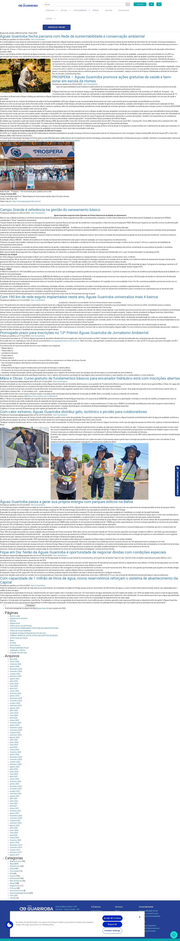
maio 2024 (14, 699)
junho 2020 (14, 814)
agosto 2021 (14, 780)
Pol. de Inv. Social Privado (148, 898)
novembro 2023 (16, 714)
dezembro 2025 (16, 653)
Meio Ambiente (16, 865)
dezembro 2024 (16, 682)
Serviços (119, 891)
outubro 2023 (15, 717)
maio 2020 (14, 817)
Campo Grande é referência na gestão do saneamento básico (50, 194)
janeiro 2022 (14, 768)
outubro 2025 (15, 658)
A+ (151, 4)
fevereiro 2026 (15, 648)
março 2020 (14, 822)
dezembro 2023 (16, 712)
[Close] (139, 917)
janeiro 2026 (14, 651)
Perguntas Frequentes (147, 910)
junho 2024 (14, 697)
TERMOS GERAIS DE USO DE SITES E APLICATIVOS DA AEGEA (34, 620)
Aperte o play (15, 600)
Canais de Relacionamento (149, 912)
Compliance (95, 898)
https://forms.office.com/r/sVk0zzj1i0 (42, 380)
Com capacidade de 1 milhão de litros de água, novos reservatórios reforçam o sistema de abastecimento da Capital (89, 564)
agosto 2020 (14, 810)
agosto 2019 (14, 839)
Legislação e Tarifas (17, 634)
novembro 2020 (16, 802)
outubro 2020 (15, 805)
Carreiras (99, 11)
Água (12, 624)
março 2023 (14, 734)
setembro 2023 (16, 719)
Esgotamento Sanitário (19, 602)
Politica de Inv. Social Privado (21, 610)
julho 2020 (14, 812)
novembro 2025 (16, 655)
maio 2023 (14, 729)
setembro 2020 (16, 807)
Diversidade (14, 855)
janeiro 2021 (14, 797)
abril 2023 (13, 731)
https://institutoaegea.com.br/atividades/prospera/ (60, 125)
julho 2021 (14, 783)
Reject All (112, 924)
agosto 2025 (14, 663)
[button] (9, 925)
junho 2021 (14, 785)
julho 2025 (14, 665)
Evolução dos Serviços (18, 637)
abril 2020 (13, 819)
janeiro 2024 (14, 709)
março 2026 (14, 646)
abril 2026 (13, 643)
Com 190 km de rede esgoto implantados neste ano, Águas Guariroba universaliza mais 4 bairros (79, 281)
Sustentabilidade (146, 891)
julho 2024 (14, 695)
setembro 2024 (16, 690)
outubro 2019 (15, 834)
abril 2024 (13, 702)
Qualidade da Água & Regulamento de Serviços (28, 617)
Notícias (89, 11)
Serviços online (148, 11)
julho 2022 (14, 753)
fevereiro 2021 (15, 795)
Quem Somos (15, 629)
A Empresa (96, 891)
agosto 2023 (14, 721)
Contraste (140, 4)
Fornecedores (112, 11)
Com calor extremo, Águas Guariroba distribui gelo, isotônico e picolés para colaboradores (73, 396)
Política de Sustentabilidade (20, 615)
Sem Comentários (38, 24)
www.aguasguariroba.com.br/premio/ (65, 325)
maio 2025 (14, 670)
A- (159, 4)
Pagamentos (15, 870)
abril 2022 (13, 761)
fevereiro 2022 (15, 765)
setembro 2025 (16, 660)
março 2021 (14, 792)
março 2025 (14, 675)
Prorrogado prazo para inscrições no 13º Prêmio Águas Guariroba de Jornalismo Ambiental (74, 317)
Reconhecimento (16, 875)
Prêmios (13, 872)
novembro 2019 (16, 832)
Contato (13, 627)
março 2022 (14, 763)
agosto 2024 (14, 692)
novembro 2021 (16, 773)
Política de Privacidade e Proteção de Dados (90, 937)
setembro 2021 (16, 778)
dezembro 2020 (16, 800)
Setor (12, 880)
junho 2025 (14, 668)
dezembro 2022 (16, 741)
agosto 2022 (14, 751)
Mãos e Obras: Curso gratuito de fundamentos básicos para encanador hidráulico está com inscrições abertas (90, 362)
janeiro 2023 (14, 739)
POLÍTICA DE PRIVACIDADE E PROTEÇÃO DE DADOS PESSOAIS (34, 612)
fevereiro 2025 (15, 677)
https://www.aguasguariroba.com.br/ (26, 185)
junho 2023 (14, 726)
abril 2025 (13, 673)
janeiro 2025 (14, 680)
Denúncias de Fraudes (147, 915)
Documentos (120, 906)
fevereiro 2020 (15, 824)
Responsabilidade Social (19, 632)
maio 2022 (14, 758)
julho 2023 (14, 724)
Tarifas (12, 882)
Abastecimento (16, 845)
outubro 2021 (15, 775)
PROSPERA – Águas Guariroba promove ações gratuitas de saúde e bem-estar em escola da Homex (112, 63)
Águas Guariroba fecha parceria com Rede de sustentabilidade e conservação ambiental (72, 20)
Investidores (96, 900)
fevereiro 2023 (15, 736)
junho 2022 (14, 756)
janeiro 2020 (14, 827)
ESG (11, 858)
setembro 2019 (16, 836)
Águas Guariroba (42, 592)
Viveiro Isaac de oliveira (19, 622)
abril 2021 (13, 790)
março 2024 (14, 704)
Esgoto (12, 860)
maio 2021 (14, 788)
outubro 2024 (15, 687)
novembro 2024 (16, 685)
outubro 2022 (15, 746)
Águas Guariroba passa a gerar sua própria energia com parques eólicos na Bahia (66, 486)
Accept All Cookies (112, 918)
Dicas (12, 853)
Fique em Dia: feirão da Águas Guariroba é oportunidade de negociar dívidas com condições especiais (83, 536)
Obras (12, 867)
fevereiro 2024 (15, 707)
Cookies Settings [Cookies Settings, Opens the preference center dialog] (112, 931)
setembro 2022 (16, 748)
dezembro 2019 (16, 829)
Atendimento (15, 850)
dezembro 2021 (16, 770)
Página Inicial (15, 607)
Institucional (14, 862)
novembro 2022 (16, 743)
